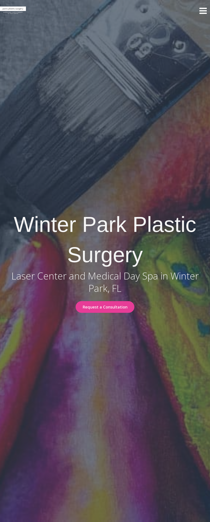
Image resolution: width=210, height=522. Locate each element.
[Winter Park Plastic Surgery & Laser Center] (13, 10)
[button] (105, 307)
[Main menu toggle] (203, 11)
